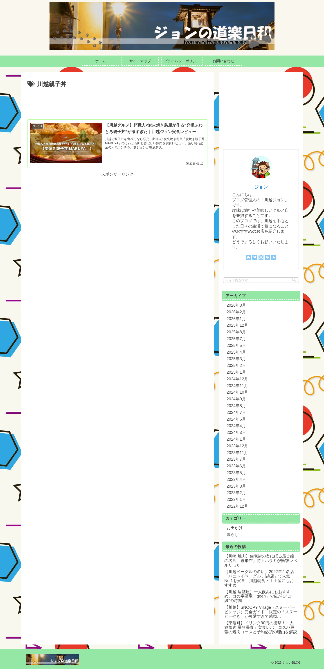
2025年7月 (236, 339)
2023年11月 (237, 452)
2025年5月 (236, 345)
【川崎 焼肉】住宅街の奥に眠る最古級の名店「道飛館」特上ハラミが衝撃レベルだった (260, 560)
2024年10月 (237, 392)
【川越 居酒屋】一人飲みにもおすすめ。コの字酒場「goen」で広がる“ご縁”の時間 (257, 596)
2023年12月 (237, 446)
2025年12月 (237, 325)
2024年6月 (236, 419)
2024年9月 (236, 399)
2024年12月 (237, 379)
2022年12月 (237, 506)
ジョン (261, 187)
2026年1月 (236, 319)
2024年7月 (236, 412)
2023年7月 (236, 459)
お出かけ (235, 528)
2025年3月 (236, 359)
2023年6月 (236, 466)
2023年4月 (236, 479)
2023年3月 (236, 486)
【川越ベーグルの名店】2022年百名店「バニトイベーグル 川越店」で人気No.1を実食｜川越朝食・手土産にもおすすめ (259, 578)
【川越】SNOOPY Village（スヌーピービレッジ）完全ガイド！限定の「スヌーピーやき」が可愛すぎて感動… (260, 612)
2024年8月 (236, 406)
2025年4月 (236, 352)
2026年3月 (236, 305)
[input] (261, 280)
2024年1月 (236, 439)
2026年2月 (236, 312)
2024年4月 (236, 426)
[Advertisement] (117, 102)
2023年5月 (236, 473)
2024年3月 (236, 432)
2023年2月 (236, 493)
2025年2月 (236, 365)
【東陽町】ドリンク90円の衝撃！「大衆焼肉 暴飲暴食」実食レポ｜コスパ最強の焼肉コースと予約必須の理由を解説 (260, 627)
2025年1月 (236, 372)
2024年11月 (237, 386)
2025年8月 (236, 332)
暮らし (233, 534)
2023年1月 (236, 499)
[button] (294, 279)
